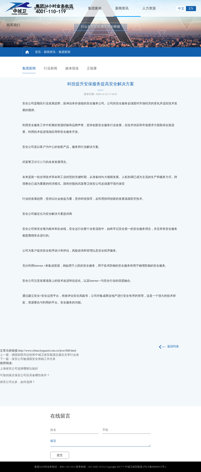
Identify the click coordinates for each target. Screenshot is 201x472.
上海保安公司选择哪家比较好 (19, 368)
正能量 (92, 68)
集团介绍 (40, 8)
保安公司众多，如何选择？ (17, 382)
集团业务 (67, 8)
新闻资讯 (122, 8)
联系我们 (13, 25)
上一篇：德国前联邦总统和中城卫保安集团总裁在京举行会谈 (39, 354)
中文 (181, 8)
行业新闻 (50, 68)
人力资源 (149, 8)
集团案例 (94, 8)
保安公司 (40, 162)
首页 (13, 8)
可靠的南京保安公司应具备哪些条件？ (25, 375)
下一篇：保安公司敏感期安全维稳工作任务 (28, 359)
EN (191, 8)
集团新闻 (64, 52)
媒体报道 (72, 68)
